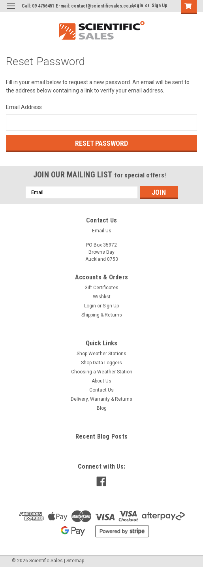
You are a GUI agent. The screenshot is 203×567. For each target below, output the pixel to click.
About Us (101, 381)
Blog (102, 408)
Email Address (24, 107)
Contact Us (101, 390)
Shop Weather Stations (101, 353)
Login (137, 5)
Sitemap (75, 560)
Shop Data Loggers (101, 362)
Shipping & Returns (101, 315)
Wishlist (102, 297)
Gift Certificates (101, 287)
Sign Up (159, 5)
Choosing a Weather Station (101, 372)
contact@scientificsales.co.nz (103, 6)
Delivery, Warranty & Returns (101, 399)
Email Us (101, 231)
